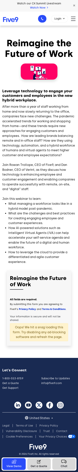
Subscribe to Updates (55, 378)
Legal (6, 425)
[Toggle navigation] (74, 18)
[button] (74, 6)
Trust (46, 431)
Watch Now (39, 7)
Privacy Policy (27, 309)
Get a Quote (10, 383)
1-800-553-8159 (42, 20)
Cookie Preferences (19, 436)
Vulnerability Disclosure (21, 431)
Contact (61, 431)
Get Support (10, 388)
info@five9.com (51, 383)
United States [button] (39, 418)
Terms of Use (24, 425)
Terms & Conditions (54, 309)
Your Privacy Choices (53, 436)
